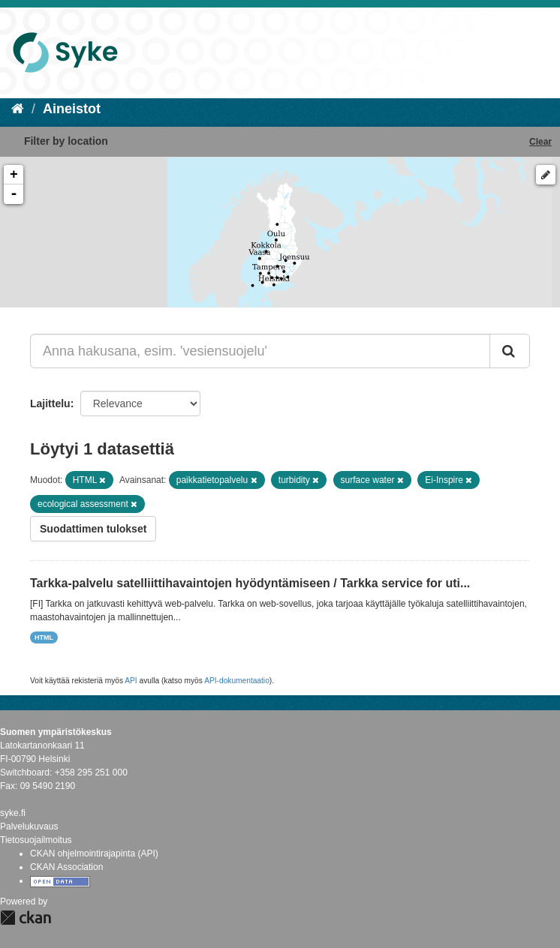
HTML (44, 637)
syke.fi (13, 813)
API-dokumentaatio (236, 680)
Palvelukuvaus (29, 826)
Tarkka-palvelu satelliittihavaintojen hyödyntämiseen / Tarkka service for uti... (250, 583)
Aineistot (72, 108)
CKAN (25, 918)
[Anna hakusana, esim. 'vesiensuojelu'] (260, 351)
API (131, 680)
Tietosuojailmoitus (36, 840)
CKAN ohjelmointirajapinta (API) (94, 853)
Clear (540, 141)
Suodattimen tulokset (93, 529)
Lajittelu (50, 404)
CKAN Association (66, 867)
